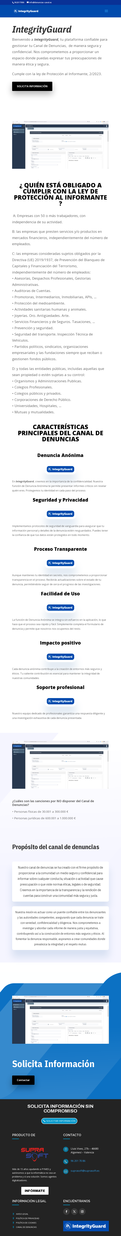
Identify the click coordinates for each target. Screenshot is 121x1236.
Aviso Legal (22, 1214)
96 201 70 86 (78, 1161)
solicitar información (60, 1120)
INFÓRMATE (35, 1190)
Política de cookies (26, 1222)
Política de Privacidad (27, 1218)
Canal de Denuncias (26, 1227)
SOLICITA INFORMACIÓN (32, 86)
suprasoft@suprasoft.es (85, 1170)
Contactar (23, 1080)
